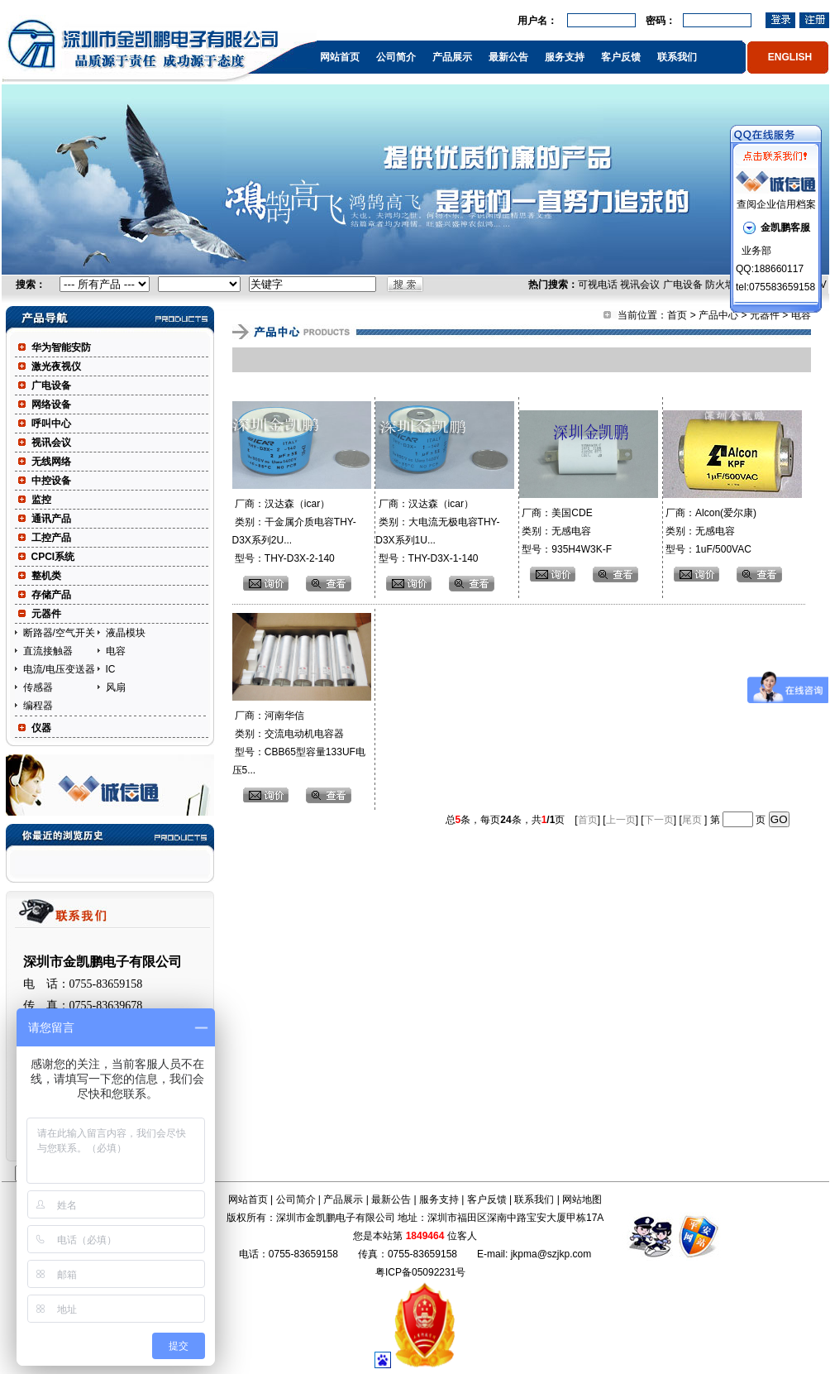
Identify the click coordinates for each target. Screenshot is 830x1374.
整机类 (46, 576)
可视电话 (598, 284)
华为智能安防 (61, 347)
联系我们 (677, 57)
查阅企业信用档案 (776, 204)
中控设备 (51, 480)
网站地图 (582, 1199)
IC (111, 669)
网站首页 (340, 57)
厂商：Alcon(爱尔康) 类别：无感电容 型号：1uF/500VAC (709, 531)
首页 (677, 315)
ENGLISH (790, 57)
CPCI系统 (53, 557)
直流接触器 (48, 651)
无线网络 (51, 461)
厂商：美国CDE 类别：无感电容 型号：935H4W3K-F (565, 531)
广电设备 (683, 284)
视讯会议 (640, 284)
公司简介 (396, 57)
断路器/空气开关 (59, 633)
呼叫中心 (51, 423)
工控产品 (51, 537)
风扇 (116, 687)
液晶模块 (125, 633)
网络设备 (51, 404)
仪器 (41, 728)
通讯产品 (51, 518)
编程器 (38, 705)
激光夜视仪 (56, 366)
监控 (41, 499)
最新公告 (508, 57)
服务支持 (564, 57)
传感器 (38, 687)
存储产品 (51, 595)
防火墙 (720, 284)
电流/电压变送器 (59, 669)
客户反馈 (621, 57)
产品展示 (452, 57)
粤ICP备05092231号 (420, 1272)
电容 (116, 651)
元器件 (46, 614)
